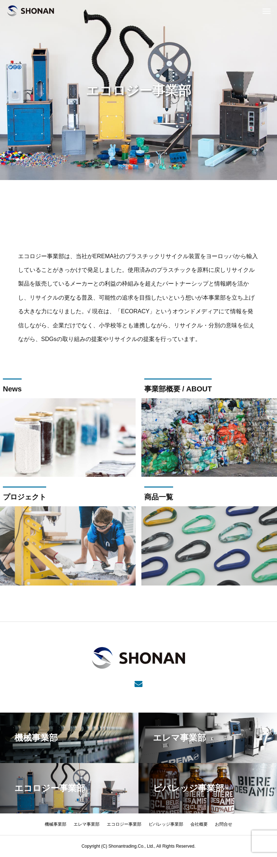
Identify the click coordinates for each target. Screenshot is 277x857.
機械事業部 (55, 824)
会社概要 (199, 824)
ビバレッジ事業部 (166, 824)
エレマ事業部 (87, 824)
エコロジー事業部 (124, 824)
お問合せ (223, 824)
